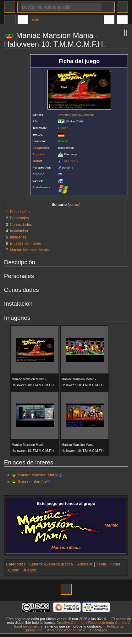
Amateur (88, 114)
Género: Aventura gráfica (51, 564)
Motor (36, 161)
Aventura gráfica (69, 114)
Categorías (15, 564)
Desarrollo (40, 147)
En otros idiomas (109, 20)
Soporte (38, 154)
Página (9, 20)
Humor (63, 128)
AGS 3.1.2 (71, 161)
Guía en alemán (32, 481)
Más (35, 19)
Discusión (23, 20)
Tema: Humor (108, 564)
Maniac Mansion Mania (38, 475)
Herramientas (122, 20)
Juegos (29, 570)
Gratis (13, 570)
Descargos (98, 630)
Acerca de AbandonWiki (66, 630)
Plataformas (41, 187)
